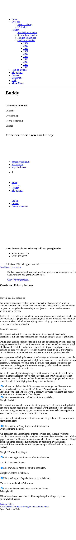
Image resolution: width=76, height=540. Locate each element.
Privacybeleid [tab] (6, 491)
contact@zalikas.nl (21, 161)
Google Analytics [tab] (8, 400)
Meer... (26, 279)
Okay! (10, 279)
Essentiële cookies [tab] (8, 329)
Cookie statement (20, 206)
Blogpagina (17, 190)
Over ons (16, 185)
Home (14, 182)
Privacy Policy (7, 504)
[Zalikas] (28, 14)
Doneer (15, 203)
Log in (15, 201)
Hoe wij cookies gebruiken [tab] (12, 298)
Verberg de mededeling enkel (35, 506)
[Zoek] (14, 80)
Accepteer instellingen (10, 506)
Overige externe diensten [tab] (12, 428)
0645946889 (17, 164)
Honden (15, 188)
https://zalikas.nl (19, 167)
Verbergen (18, 279)
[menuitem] (41, 19)
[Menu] (18, 83)
